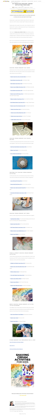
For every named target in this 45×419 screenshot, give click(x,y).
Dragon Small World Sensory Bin (16, 184)
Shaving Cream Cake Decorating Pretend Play (18, 187)
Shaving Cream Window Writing (15, 278)
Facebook (20, 411)
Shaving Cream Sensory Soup (16, 109)
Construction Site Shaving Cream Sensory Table (18, 192)
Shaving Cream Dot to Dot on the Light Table (18, 76)
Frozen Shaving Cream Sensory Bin (16, 90)
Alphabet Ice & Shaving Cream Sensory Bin (17, 263)
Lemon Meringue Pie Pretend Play (16, 180)
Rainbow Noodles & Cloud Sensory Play (17, 99)
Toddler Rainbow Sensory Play (16, 119)
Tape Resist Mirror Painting (15, 218)
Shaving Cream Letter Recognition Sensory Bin (18, 266)
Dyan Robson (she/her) (23, 401)
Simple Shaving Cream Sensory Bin (16, 80)
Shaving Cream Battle (14, 321)
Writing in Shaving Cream (14, 271)
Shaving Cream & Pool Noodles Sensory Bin (17, 105)
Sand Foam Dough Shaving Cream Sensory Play (18, 146)
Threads (22, 411)
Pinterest (17, 411)
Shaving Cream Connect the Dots (16, 116)
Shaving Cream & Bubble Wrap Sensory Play (17, 87)
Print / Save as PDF (23, 395)
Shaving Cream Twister (14, 317)
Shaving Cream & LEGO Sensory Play (16, 93)
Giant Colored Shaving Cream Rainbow (16, 314)
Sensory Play (24, 413)
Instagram (15, 411)
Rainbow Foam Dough (14, 150)
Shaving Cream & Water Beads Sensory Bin (18, 112)
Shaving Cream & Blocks (14, 282)
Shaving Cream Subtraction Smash (16, 285)
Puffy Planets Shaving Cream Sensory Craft (17, 227)
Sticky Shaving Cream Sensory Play (16, 83)
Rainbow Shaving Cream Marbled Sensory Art (18, 230)
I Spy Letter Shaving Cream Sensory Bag (17, 275)
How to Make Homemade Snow (15, 153)
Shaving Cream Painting (14, 234)
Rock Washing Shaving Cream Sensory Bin (17, 102)
